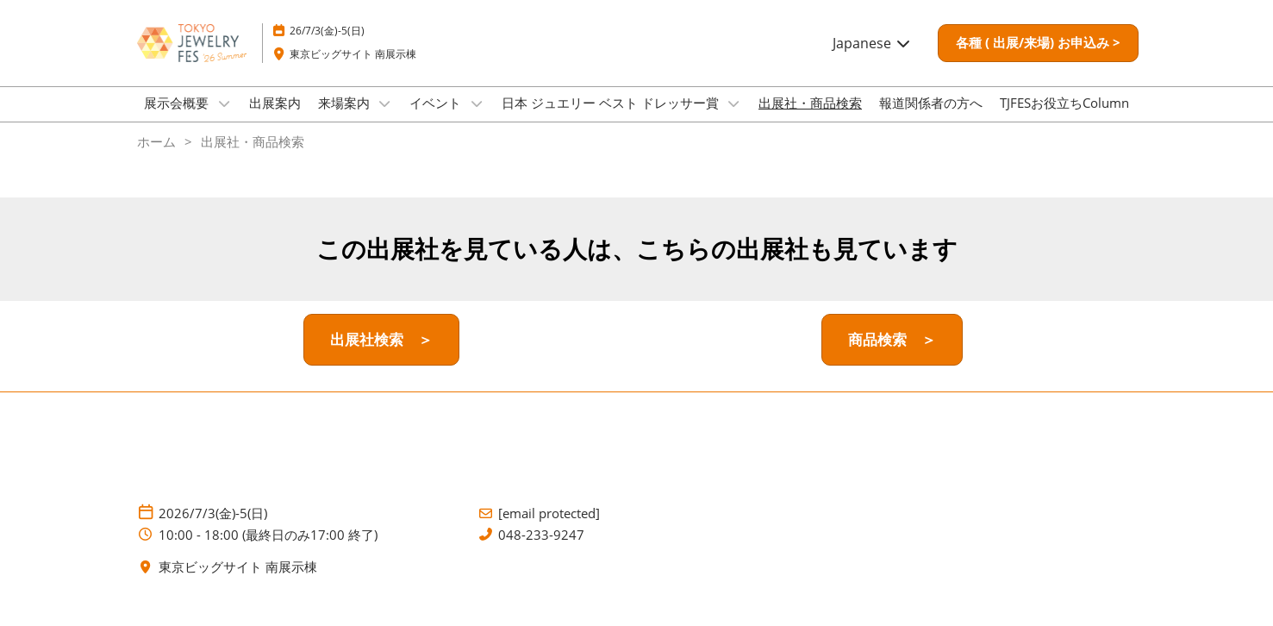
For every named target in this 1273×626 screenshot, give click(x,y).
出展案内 (275, 119)
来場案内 (345, 119)
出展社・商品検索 (810, 119)
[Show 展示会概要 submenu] (224, 120)
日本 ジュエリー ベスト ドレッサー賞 (612, 119)
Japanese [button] (872, 59)
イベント (437, 119)
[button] (1038, 59)
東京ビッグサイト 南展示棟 (353, 70)
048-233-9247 (541, 550)
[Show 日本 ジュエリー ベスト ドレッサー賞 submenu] (734, 120)
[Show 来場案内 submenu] (385, 120)
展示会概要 (178, 119)
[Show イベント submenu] (476, 120)
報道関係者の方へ (931, 119)
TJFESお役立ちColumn (1064, 119)
